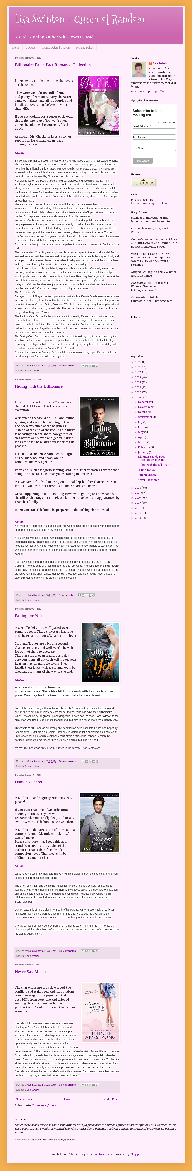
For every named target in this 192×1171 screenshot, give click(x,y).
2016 (138, 497)
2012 (138, 517)
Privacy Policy (85, 47)
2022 (138, 382)
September (145, 417)
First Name (139, 137)
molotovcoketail (102, 1154)
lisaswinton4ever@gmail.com (150, 203)
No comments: (68, 365)
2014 (138, 508)
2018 (138, 487)
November (145, 407)
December (145, 402)
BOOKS (31, 47)
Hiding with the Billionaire (39, 386)
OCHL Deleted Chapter (56, 47)
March (142, 442)
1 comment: (66, 595)
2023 (138, 377)
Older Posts (111, 1099)
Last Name (139, 148)
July (140, 422)
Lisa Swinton (161, 63)
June (141, 427)
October (143, 412)
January (143, 452)
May (141, 432)
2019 (138, 397)
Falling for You (28, 615)
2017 (138, 492)
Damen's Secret (28, 781)
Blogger (135, 1154)
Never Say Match (30, 971)
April (141, 437)
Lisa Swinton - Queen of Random (80, 19)
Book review (32, 370)
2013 (138, 513)
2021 (138, 387)
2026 (138, 362)
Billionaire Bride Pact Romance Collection (53, 64)
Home (15, 47)
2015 (138, 502)
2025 (138, 367)
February (144, 447)
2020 (138, 392)
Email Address (142, 126)
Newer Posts (24, 1099)
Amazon (20, 152)
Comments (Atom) (44, 1105)
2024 (138, 372)
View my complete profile (147, 91)
